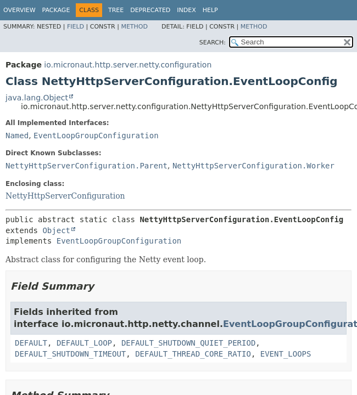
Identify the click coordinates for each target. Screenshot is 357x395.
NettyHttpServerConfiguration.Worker (253, 165)
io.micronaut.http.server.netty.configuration (127, 64)
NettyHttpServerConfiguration (65, 195)
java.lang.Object (36, 97)
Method (134, 26)
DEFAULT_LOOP (84, 342)
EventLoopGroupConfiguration (96, 135)
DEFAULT (31, 342)
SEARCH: (212, 42)
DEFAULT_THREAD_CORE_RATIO (193, 353)
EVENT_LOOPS (285, 353)
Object (56, 230)
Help (210, 10)
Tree (116, 10)
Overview (19, 10)
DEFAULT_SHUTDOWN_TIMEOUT (70, 353)
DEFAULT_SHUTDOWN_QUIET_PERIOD (188, 342)
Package (56, 10)
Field (75, 26)
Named (17, 135)
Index (186, 10)
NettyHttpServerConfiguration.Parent (86, 165)
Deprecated (150, 10)
